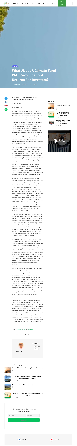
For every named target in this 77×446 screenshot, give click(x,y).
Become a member (62, 3)
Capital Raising (37, 346)
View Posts (21, 354)
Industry (15, 66)
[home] (6, 3)
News (48, 3)
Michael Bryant (21, 329)
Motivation (36, 348)
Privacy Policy (29, 423)
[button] (17, 3)
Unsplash (30, 329)
